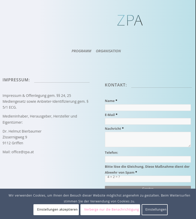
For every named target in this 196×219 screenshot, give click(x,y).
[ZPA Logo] (130, 27)
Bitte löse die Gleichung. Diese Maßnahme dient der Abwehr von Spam (147, 169)
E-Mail (111, 114)
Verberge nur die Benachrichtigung (111, 209)
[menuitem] (81, 51)
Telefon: (111, 152)
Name (111, 100)
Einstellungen (156, 209)
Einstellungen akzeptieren (57, 209)
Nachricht (114, 128)
